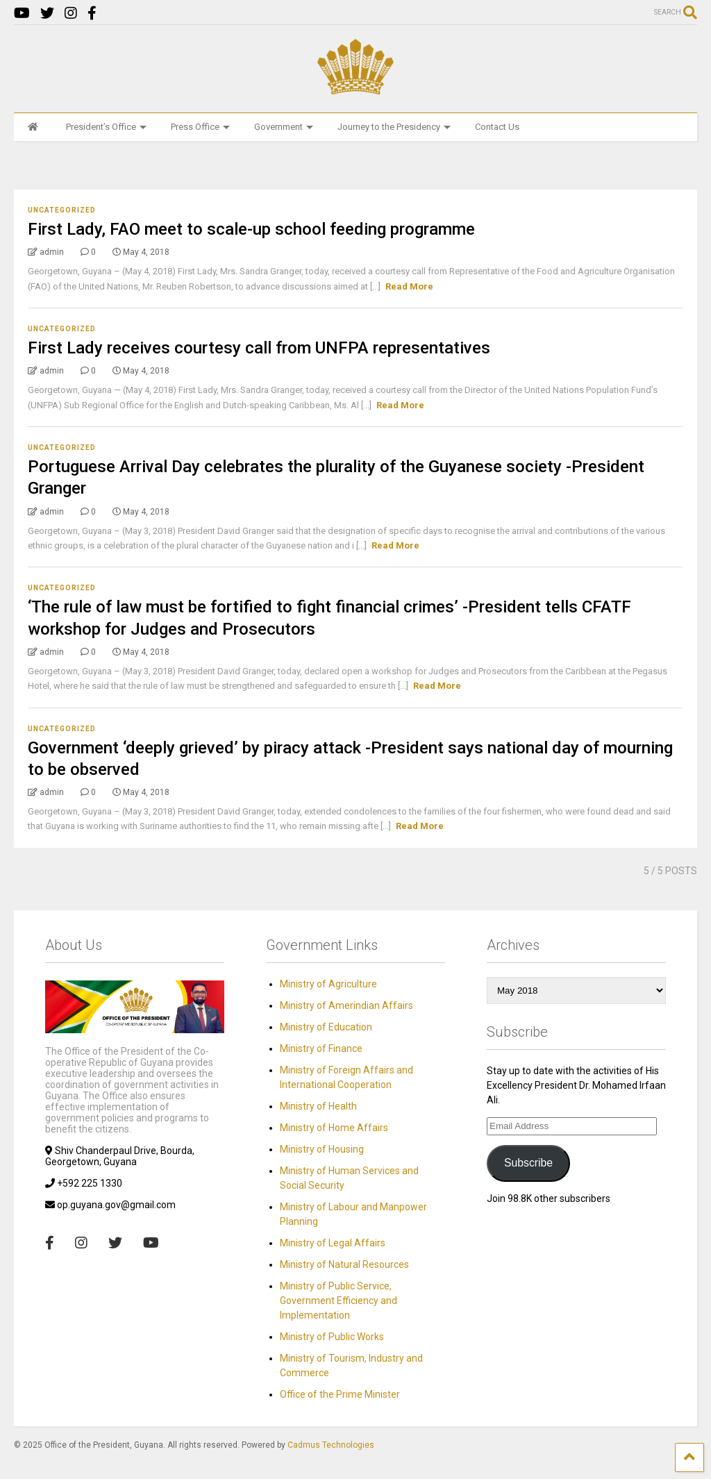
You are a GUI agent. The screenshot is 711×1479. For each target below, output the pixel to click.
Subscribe (528, 1163)
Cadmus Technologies (330, 1445)
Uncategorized (62, 210)
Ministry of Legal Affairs (332, 1242)
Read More (409, 286)
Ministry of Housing (322, 1149)
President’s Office (106, 127)
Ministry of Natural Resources (344, 1264)
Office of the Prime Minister (340, 1394)
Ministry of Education (326, 1027)
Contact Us (497, 127)
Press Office (200, 127)
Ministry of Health (318, 1106)
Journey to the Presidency (394, 127)
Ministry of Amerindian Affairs (346, 1005)
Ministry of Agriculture (328, 983)
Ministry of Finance (321, 1048)
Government (283, 127)
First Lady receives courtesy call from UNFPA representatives (259, 348)
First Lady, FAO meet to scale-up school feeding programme (251, 229)
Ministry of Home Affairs (334, 1127)
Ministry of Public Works (332, 1336)
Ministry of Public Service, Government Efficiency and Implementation (338, 1300)
